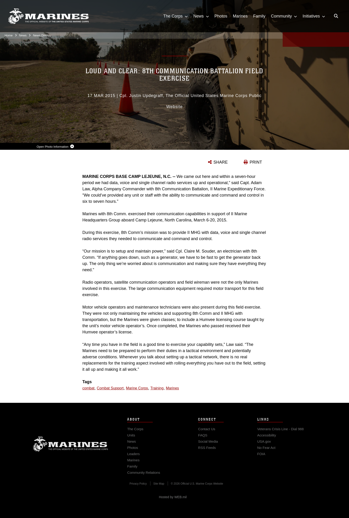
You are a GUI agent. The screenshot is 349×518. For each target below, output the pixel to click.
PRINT (256, 162)
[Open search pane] (336, 16)
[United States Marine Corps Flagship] (48, 16)
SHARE (221, 162)
